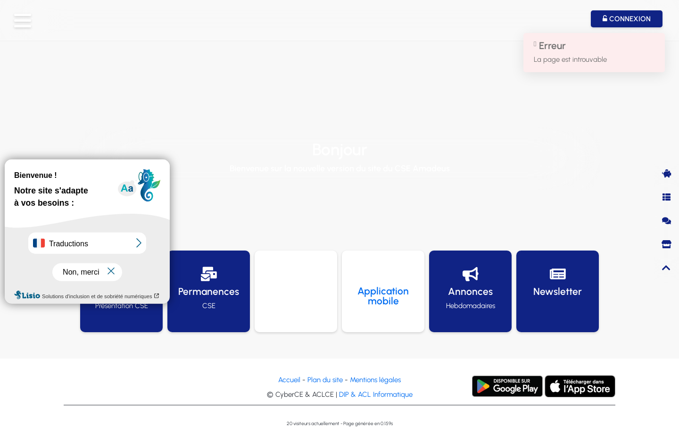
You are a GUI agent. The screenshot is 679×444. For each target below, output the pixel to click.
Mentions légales (375, 380)
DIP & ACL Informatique (376, 394)
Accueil (289, 380)
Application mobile (383, 296)
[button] (22, 20)
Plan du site (325, 380)
